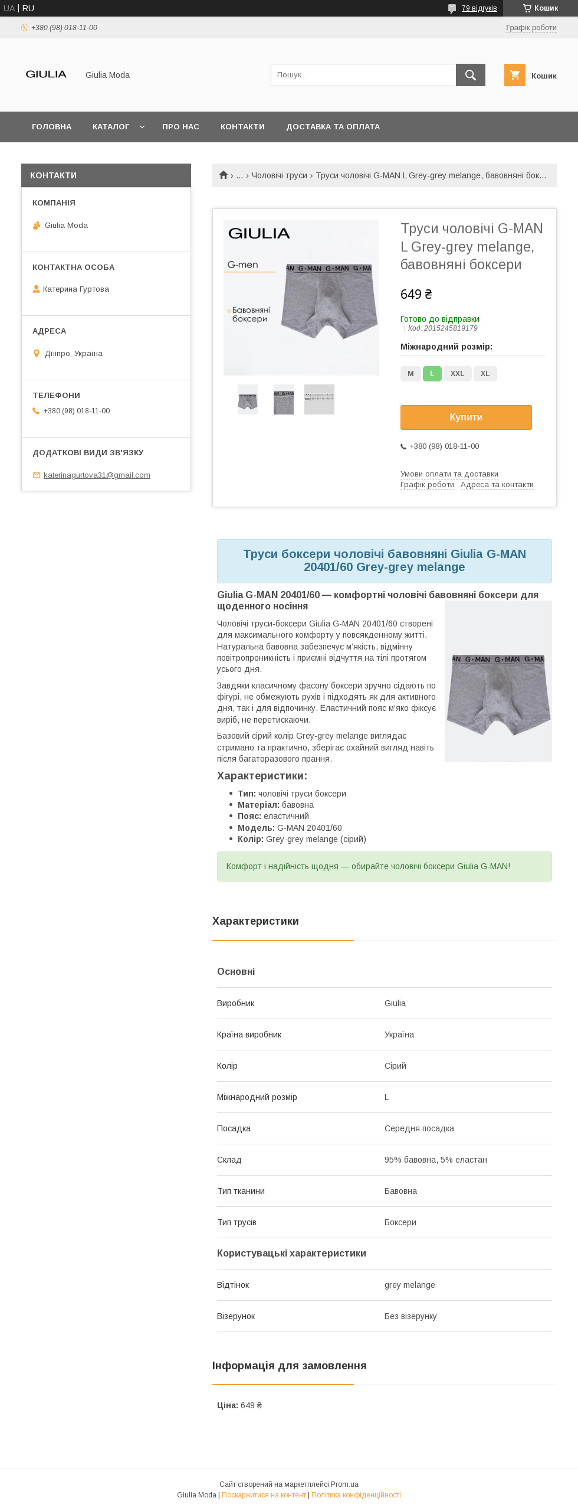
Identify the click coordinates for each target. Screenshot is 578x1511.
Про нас (180, 126)
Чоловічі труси (279, 175)
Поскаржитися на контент (264, 1495)
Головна (51, 126)
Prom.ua (345, 1484)
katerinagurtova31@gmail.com (97, 475)
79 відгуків (479, 8)
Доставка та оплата (333, 126)
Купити (466, 417)
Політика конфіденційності (356, 1495)
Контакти (243, 126)
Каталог (111, 126)
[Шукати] (470, 75)
